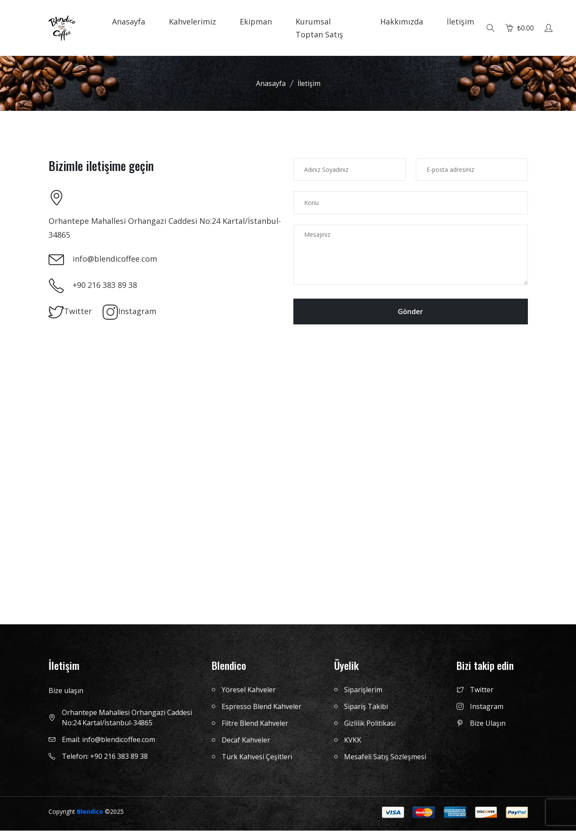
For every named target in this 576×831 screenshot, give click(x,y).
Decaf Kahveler (246, 740)
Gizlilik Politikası (370, 723)
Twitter (70, 312)
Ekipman (256, 21)
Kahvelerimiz (192, 21)
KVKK (352, 740)
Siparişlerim (363, 690)
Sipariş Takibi (366, 707)
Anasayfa (128, 21)
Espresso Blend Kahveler (262, 707)
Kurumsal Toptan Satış (319, 28)
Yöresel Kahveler (249, 690)
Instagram (129, 312)
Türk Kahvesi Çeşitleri (257, 757)
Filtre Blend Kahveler (255, 723)
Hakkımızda (401, 21)
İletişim (460, 21)
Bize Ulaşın (481, 723)
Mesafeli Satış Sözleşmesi (385, 757)
